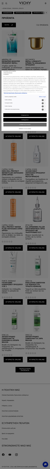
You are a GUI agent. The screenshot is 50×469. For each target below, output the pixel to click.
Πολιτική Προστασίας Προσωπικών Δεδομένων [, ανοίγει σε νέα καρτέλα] (15, 93)
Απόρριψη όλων (25, 115)
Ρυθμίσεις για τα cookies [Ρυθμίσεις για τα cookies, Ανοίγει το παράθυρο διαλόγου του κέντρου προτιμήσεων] (25, 128)
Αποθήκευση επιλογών (25, 124)
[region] (25, 100)
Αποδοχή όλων (25, 119)
